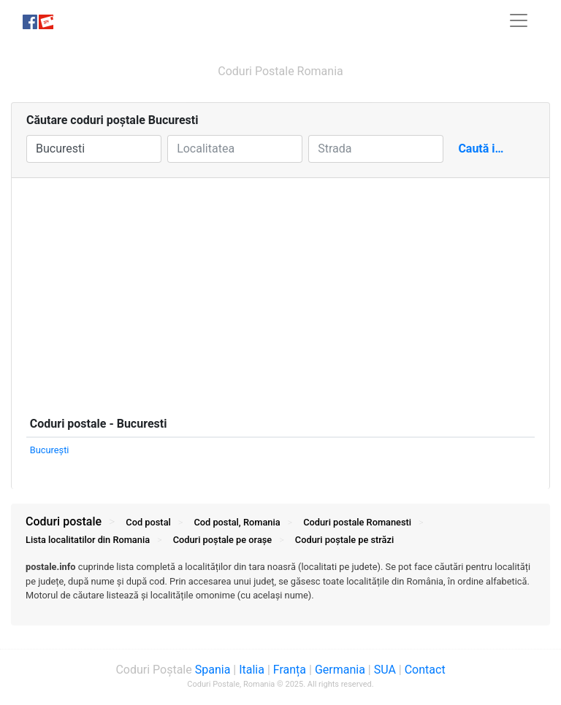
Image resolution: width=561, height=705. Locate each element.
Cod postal (148, 522)
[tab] (280, 588)
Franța (289, 670)
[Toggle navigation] (518, 20)
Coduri (357, 522)
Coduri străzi (344, 539)
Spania (213, 670)
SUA (385, 670)
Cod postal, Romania (237, 522)
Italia (251, 670)
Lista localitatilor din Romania (88, 539)
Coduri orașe (222, 539)
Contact (425, 670)
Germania (340, 670)
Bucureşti (49, 449)
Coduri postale (64, 521)
